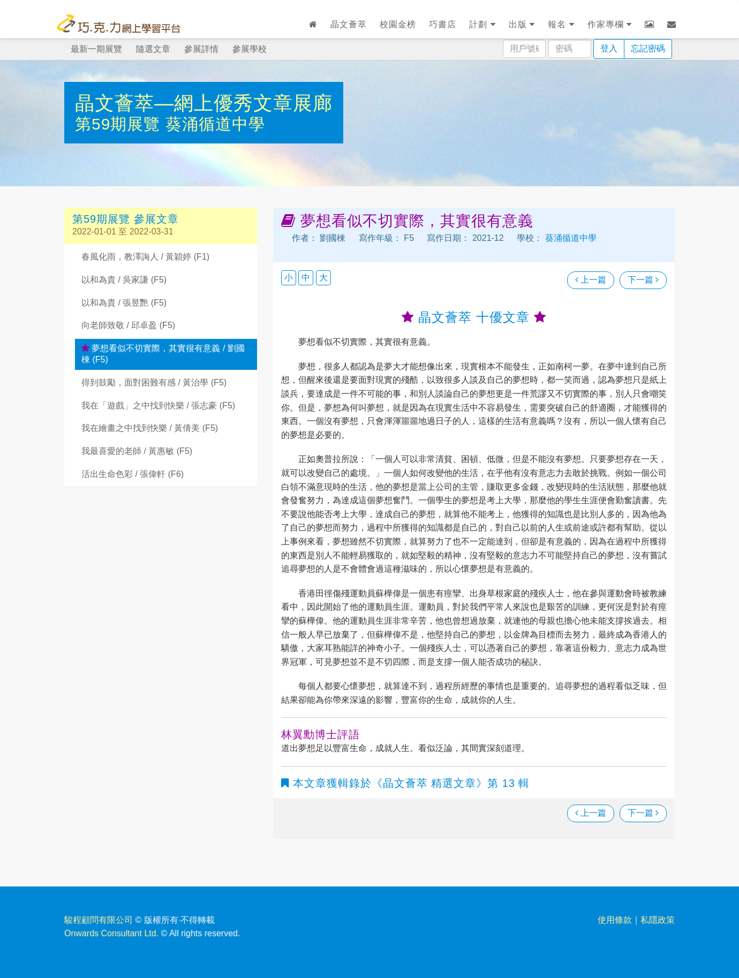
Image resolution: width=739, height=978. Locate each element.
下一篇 (643, 279)
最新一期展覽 (96, 49)
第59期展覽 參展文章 (125, 219)
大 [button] (323, 277)
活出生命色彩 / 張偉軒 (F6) (132, 474)
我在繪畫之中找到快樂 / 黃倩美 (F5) (149, 428)
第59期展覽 (120, 124)
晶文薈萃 (348, 24)
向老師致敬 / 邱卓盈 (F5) (128, 325)
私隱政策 (657, 919)
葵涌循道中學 (215, 124)
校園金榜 (398, 24)
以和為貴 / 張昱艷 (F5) (124, 302)
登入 (608, 48)
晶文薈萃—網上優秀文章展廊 (204, 103)
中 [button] (305, 277)
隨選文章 (153, 49)
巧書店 (442, 24)
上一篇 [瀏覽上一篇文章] (590, 279)
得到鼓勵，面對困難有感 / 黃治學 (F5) (154, 382)
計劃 (482, 24)
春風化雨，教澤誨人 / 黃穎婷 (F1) (145, 256)
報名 (561, 24)
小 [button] (288, 277)
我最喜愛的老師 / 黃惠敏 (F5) (136, 451)
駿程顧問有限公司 (98, 919)
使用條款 (615, 919)
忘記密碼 (648, 48)
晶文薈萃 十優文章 (474, 317)
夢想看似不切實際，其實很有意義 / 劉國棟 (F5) (163, 354)
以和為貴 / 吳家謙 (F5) (124, 279)
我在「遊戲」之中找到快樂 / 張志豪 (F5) (158, 405)
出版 (522, 24)
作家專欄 (609, 24)
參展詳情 (201, 49)
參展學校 (249, 49)
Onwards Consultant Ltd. (111, 933)
